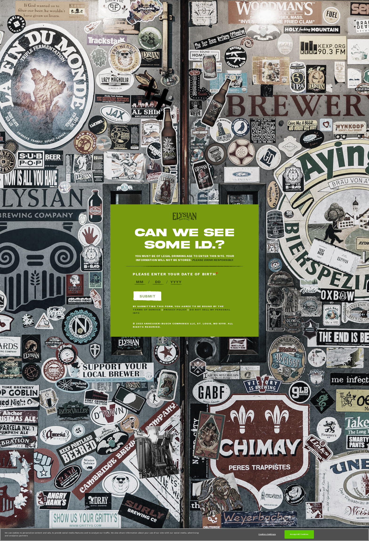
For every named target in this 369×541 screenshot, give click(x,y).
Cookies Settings (267, 534)
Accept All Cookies (299, 534)
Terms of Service (147, 309)
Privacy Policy (175, 309)
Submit (148, 296)
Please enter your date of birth (174, 274)
